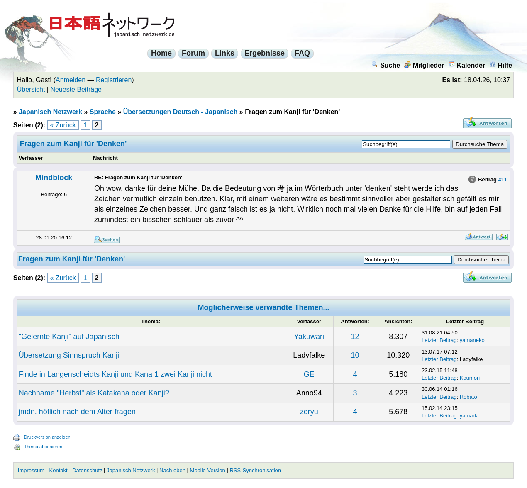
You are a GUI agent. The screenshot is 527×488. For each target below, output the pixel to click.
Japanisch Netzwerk (50, 111)
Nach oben (172, 470)
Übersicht (31, 89)
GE (309, 374)
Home (161, 53)
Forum (193, 53)
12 (355, 336)
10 (355, 355)
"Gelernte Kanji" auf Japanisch (69, 336)
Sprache (103, 111)
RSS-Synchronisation (255, 470)
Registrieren (114, 79)
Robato (468, 397)
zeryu (309, 411)
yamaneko (472, 340)
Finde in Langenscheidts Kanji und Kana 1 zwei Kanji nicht (115, 374)
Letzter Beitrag (439, 340)
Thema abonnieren (43, 446)
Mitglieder (424, 65)
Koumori (470, 378)
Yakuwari (309, 336)
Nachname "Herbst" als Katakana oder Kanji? (94, 393)
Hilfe (500, 65)
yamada (469, 415)
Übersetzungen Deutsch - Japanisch (180, 111)
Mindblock (53, 177)
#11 (502, 179)
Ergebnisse (264, 53)
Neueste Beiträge (76, 89)
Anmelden (70, 79)
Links (224, 53)
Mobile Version (207, 470)
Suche (385, 65)
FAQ (302, 53)
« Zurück (63, 125)
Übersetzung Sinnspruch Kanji (69, 355)
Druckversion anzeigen (47, 436)
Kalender (466, 65)
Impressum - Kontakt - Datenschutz (60, 470)
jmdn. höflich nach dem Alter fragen (77, 411)
